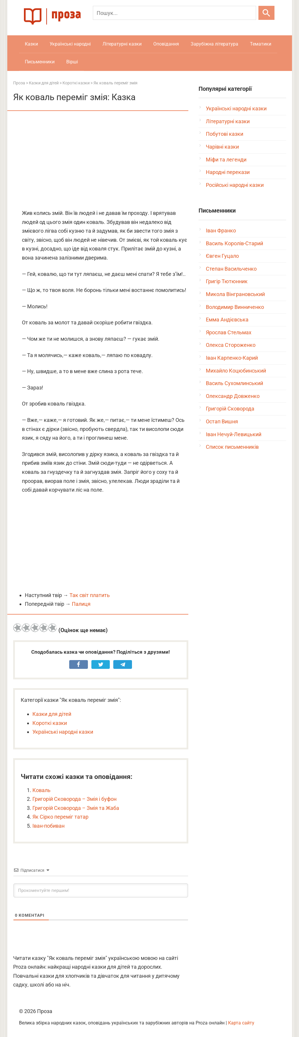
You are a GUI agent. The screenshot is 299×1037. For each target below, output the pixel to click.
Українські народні (70, 44)
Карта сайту (241, 1023)
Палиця (81, 604)
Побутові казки (224, 134)
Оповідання (166, 44)
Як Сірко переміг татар (60, 817)
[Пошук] (174, 13)
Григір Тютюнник (227, 281)
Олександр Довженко (233, 396)
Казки (31, 44)
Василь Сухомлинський (234, 383)
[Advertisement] (100, 160)
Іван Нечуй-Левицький (233, 434)
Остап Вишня (222, 421)
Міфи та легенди (226, 159)
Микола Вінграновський (235, 294)
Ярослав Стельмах (228, 332)
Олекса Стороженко (230, 345)
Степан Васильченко (231, 269)
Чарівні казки (222, 147)
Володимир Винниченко (235, 307)
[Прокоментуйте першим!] (100, 890)
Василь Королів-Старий (234, 243)
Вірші (72, 62)
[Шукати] (266, 13)
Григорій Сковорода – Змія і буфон (74, 799)
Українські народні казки (62, 732)
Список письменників (232, 447)
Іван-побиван (48, 826)
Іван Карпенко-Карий (232, 358)
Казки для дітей (51, 714)
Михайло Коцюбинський (236, 371)
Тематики (260, 44)
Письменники (40, 62)
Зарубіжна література (214, 44)
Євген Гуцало (222, 256)
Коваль (41, 790)
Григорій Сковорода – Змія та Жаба (75, 808)
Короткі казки (49, 723)
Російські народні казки (235, 185)
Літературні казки (122, 44)
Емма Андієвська (227, 319)
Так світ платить (89, 595)
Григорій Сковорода (230, 409)
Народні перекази (228, 172)
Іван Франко (221, 230)
